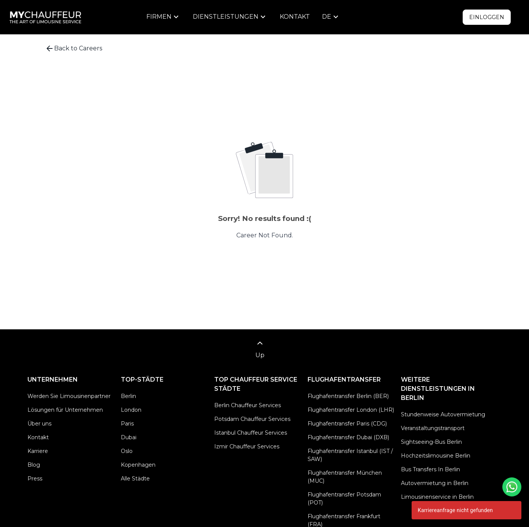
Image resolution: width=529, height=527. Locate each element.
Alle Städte (135, 478)
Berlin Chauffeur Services (247, 405)
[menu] (163, 16)
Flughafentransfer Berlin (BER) (348, 396)
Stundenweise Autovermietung (443, 414)
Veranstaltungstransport (433, 428)
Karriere (37, 451)
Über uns (39, 423)
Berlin (128, 396)
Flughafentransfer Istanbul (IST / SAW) (350, 455)
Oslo (127, 451)
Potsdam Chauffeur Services (252, 419)
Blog (33, 464)
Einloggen (486, 17)
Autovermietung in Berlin (434, 483)
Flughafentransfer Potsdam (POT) (344, 498)
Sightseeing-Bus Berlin (431, 441)
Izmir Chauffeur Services (246, 446)
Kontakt (295, 16)
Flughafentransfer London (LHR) (351, 409)
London (131, 409)
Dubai (128, 437)
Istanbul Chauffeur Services (250, 432)
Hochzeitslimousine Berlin (435, 455)
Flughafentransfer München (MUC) (345, 476)
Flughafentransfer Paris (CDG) (347, 423)
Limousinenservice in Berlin (437, 496)
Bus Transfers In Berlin (430, 469)
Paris (127, 423)
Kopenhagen (138, 464)
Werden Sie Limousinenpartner (69, 396)
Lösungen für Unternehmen (65, 409)
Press (34, 478)
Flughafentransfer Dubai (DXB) (348, 437)
